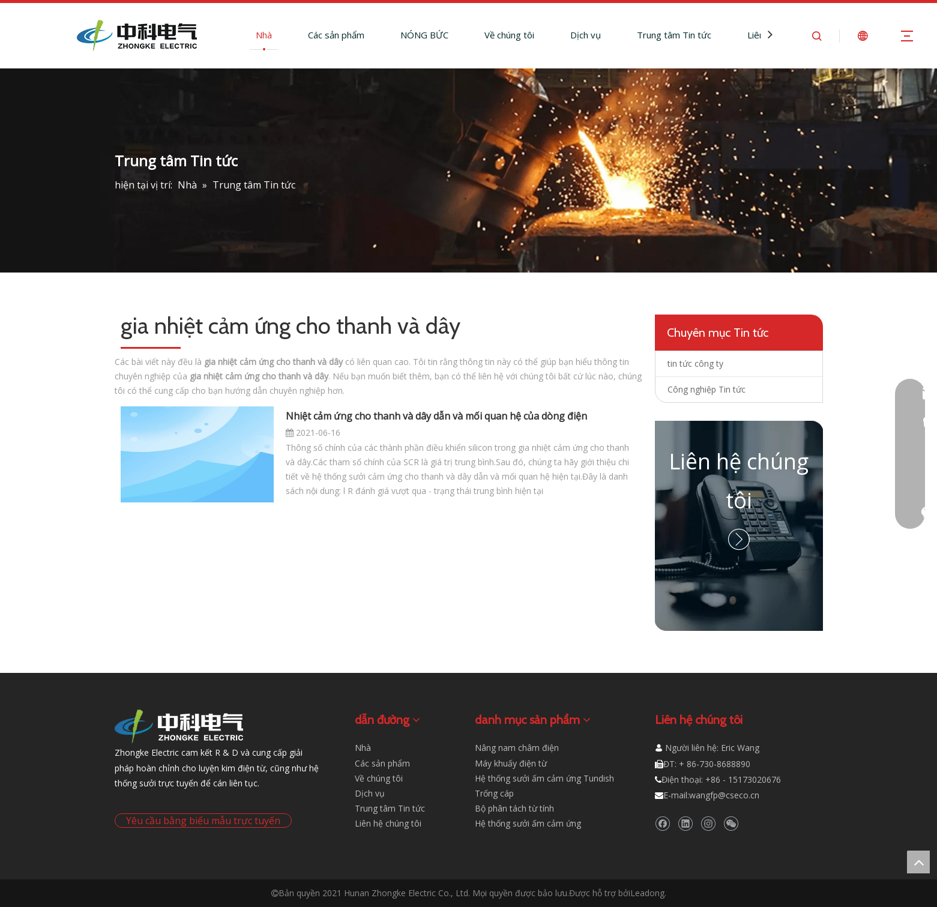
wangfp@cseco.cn (724, 795)
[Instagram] (708, 823)
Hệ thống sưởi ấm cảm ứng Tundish (544, 778)
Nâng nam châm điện (517, 747)
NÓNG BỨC (424, 35)
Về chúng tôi (509, 35)
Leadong (647, 893)
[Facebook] (662, 823)
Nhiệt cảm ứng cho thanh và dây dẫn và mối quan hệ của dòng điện (436, 416)
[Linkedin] (685, 823)
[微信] (730, 823)
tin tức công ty (695, 363)
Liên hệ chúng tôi (388, 823)
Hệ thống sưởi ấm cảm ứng (528, 823)
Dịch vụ (585, 35)
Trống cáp (494, 793)
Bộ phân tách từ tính (514, 808)
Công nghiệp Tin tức (706, 389)
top (918, 862)
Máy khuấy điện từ (511, 763)
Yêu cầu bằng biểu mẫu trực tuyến (203, 820)
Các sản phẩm (336, 35)
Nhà (264, 35)
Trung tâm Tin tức (674, 35)
